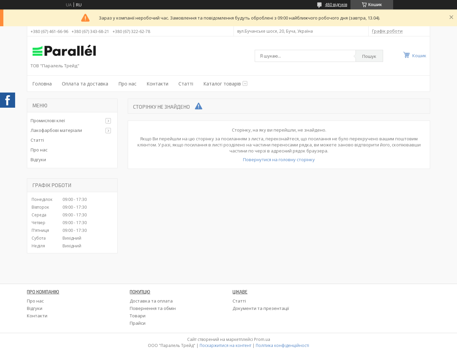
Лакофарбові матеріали (56, 130)
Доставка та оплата (151, 301)
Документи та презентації (261, 308)
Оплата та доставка (85, 83)
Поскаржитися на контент (225, 345)
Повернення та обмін (153, 308)
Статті (185, 83)
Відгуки (38, 159)
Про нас (127, 83)
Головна (42, 83)
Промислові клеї (48, 120)
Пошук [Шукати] (369, 56)
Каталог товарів (222, 83)
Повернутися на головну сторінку (279, 159)
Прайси (138, 323)
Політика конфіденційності (282, 345)
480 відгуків (336, 4)
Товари (138, 316)
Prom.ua (262, 339)
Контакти (157, 83)
